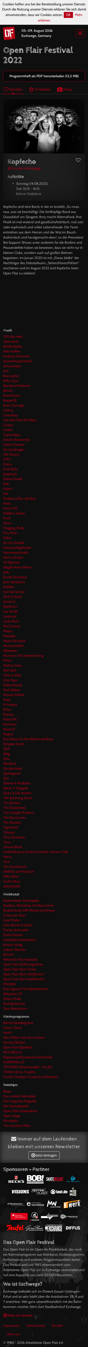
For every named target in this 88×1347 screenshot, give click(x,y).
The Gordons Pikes (16, 1126)
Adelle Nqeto (12, 346)
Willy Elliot (11, 876)
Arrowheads (12, 366)
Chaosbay (10, 415)
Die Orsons (11, 454)
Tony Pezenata (14, 837)
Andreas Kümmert (16, 356)
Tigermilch (10, 827)
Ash (6, 371)
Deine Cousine (13, 445)
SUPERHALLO (13, 1062)
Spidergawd (11, 773)
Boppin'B (10, 400)
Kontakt (57, 1326)
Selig (6, 754)
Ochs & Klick (12, 675)
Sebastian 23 (12, 994)
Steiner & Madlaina (16, 783)
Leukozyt (9, 616)
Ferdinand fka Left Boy (19, 499)
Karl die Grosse (14, 592)
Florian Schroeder (16, 930)
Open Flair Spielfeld (17, 1047)
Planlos (8, 714)
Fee (5, 494)
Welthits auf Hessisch (18, 871)
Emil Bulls (10, 469)
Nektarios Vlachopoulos (20, 959)
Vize (6, 862)
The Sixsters (12, 822)
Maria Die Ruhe (14, 641)
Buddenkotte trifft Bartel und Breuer (29, 910)
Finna (7, 523)
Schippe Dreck (13, 744)
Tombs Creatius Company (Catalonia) (30, 1077)
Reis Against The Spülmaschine (26, 989)
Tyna (6, 842)
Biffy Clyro (10, 381)
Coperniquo (11, 435)
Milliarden (10, 651)
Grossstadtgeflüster (17, 548)
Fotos (64, 89)
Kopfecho (10, 606)
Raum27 (9, 729)
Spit (6, 778)
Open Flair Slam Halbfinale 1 (23, 974)
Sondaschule (12, 768)
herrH (7, 1033)
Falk (6, 484)
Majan (7, 631)
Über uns (13, 1334)
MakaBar (9, 636)
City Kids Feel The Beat (19, 420)
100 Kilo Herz (13, 337)
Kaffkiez (9, 587)
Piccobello (10, 1121)
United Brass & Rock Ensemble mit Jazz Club (35, 852)
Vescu (7, 857)
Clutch (7, 430)
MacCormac (12, 626)
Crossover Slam (14, 915)
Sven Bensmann (15, 1008)
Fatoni (7, 489)
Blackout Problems (16, 386)
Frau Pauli (10, 533)
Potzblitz (9, 984)
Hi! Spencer (11, 562)
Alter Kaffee (11, 351)
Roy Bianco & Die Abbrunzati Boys (28, 739)
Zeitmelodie (11, 886)
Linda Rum (11, 621)
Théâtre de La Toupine (19, 1072)
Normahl (9, 670)
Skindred (9, 764)
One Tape (10, 680)
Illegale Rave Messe (17, 567)
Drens (7, 464)
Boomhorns (12, 395)
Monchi (8, 954)
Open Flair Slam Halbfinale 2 (24, 979)
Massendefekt (13, 646)
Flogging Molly (13, 528)
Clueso (8, 425)
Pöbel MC (10, 719)
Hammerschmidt (15, 552)
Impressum (11, 1326)
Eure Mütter (11, 920)
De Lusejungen (14, 449)
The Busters (11, 803)
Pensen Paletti (13, 695)
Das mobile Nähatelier (19, 1096)
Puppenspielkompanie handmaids (28, 1057)
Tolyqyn (9, 832)
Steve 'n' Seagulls (15, 788)
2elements (10, 341)
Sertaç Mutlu (12, 999)
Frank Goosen (13, 935)
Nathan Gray (12, 665)
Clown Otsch (12, 1028)
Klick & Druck (12, 597)
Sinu (6, 759)
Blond (7, 391)
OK (68, 15)
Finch (7, 518)
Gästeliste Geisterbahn (19, 940)
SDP (6, 749)
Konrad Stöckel (14, 1042)
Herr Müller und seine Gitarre (24, 1037)
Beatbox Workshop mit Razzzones (28, 905)
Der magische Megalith (19, 1101)
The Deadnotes (14, 808)
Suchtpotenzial (14, 1004)
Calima (8, 410)
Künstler (12, 89)
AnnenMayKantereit (17, 361)
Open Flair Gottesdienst (20, 1111)
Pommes (9, 724)
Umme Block (12, 847)
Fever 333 (10, 508)
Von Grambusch (15, 867)
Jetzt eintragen (44, 1155)
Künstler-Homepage (24, 168)
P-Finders (10, 705)
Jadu (6, 572)
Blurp (7, 1091)
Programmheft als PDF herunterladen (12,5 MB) (44, 76)
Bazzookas (11, 376)
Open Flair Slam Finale (19, 969)
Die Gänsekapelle (16, 1106)
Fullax (7, 538)
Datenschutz (35, 1326)
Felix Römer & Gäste (18, 925)
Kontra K (9, 602)
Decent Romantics (16, 440)
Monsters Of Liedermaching (23, 656)
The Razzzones (14, 817)
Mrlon (7, 660)
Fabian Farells (13, 479)
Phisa (7, 710)
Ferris (7, 503)
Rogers (8, 734)
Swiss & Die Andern (17, 793)
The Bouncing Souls (17, 798)
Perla (7, 700)
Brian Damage (13, 405)
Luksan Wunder (14, 950)
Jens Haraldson (14, 582)
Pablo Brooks (13, 685)
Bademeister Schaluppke (21, 900)
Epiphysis (10, 474)
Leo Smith (10, 611)
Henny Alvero (13, 557)
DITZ (7, 459)
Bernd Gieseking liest (18, 1023)
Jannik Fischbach (15, 577)
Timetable (39, 89)
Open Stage (11, 1116)
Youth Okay (11, 881)
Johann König (12, 945)
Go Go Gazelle (13, 543)
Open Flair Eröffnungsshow (23, 964)
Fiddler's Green (14, 513)
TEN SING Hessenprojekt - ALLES (27, 1067)
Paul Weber (11, 690)
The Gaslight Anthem (18, 813)
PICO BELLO (12, 1052)
